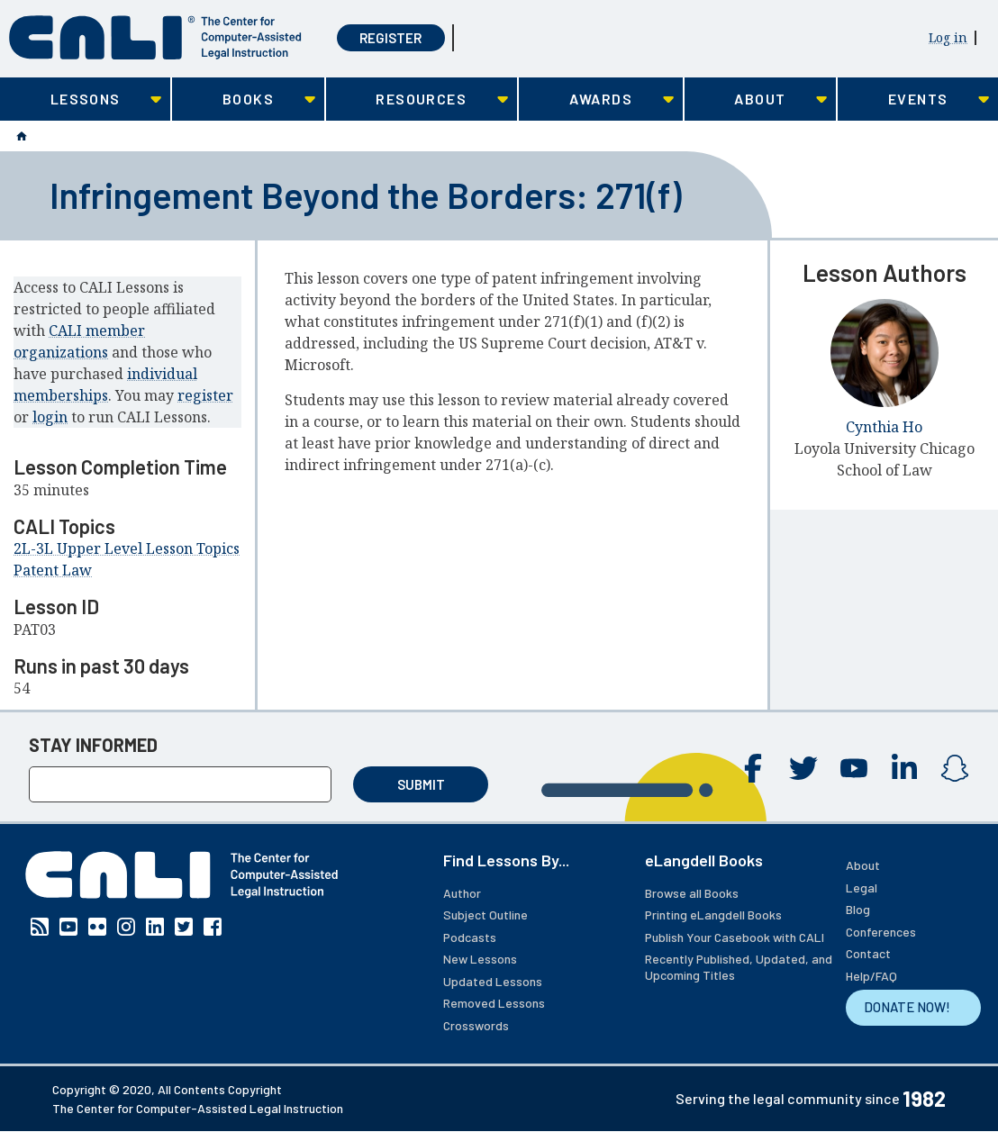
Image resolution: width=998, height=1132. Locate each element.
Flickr (97, 927)
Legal (861, 887)
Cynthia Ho (884, 427)
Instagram (954, 768)
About (863, 865)
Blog (858, 909)
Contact (868, 953)
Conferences (881, 931)
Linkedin (904, 768)
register (205, 395)
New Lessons (480, 958)
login (50, 417)
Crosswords (476, 1025)
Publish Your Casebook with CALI (734, 937)
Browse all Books (692, 893)
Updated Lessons (492, 981)
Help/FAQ (871, 975)
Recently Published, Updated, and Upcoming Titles (738, 967)
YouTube (853, 768)
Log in (948, 37)
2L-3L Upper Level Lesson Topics (127, 548)
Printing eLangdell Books (713, 914)
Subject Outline (485, 914)
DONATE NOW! (907, 1007)
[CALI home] (155, 37)
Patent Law (53, 570)
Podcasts (469, 937)
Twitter (803, 768)
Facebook (753, 768)
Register (390, 38)
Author (462, 893)
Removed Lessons (494, 1002)
